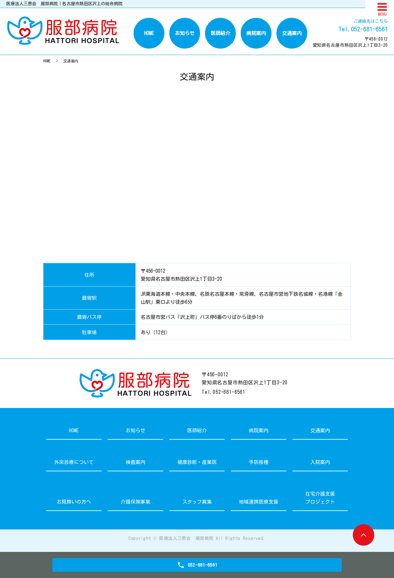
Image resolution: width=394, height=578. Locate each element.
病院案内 (256, 33)
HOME (149, 33)
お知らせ (185, 33)
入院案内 (320, 462)
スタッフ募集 (197, 501)
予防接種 (258, 462)
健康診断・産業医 (197, 462)
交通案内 (292, 33)
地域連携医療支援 (258, 501)
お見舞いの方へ (74, 501)
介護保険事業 (135, 501)
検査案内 (135, 462)
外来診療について (74, 462)
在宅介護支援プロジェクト (320, 497)
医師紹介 (220, 33)
